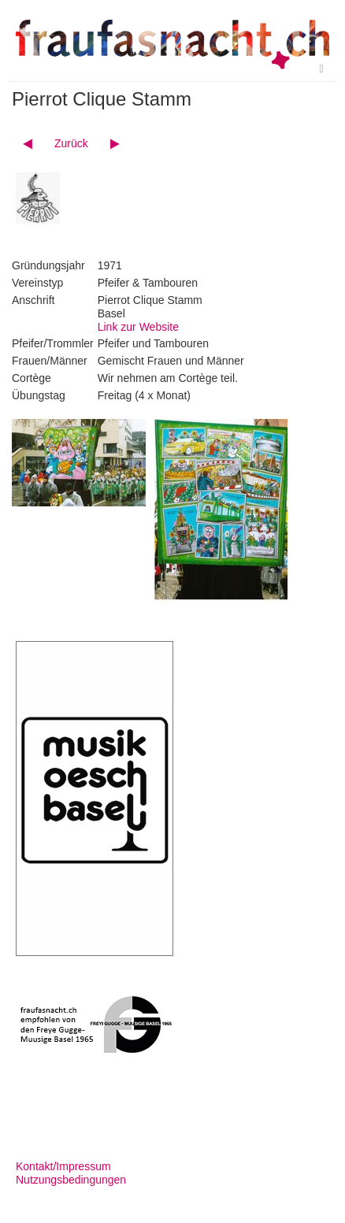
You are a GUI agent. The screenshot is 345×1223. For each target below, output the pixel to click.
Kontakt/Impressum (63, 1166)
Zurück (71, 143)
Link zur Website (138, 327)
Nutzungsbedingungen (71, 1179)
